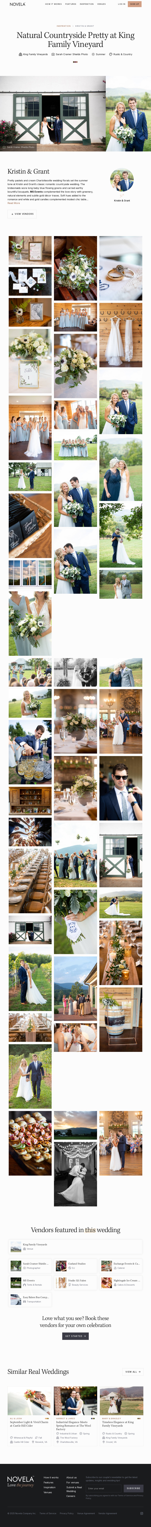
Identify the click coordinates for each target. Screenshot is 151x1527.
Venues (48, 1492)
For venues (72, 1482)
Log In (121, 4)
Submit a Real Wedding (74, 1489)
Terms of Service (48, 1513)
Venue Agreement (86, 1513)
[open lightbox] (30, 250)
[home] (17, 4)
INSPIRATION (87, 4)
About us (71, 1477)
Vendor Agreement (107, 1513)
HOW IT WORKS (53, 4)
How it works (51, 1477)
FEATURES (70, 4)
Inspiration (49, 1487)
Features (48, 1482)
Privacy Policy (67, 1513)
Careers (70, 1496)
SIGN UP (134, 4)
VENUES (101, 4)
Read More (14, 203)
